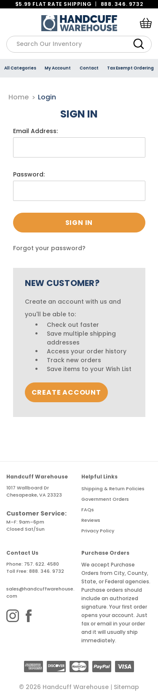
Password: (29, 174)
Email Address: (35, 131)
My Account (58, 68)
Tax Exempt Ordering (130, 68)
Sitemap (126, 687)
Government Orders (105, 499)
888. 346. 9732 (122, 4)
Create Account (66, 392)
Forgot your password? (49, 248)
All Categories (20, 68)
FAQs (87, 509)
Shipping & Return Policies (113, 488)
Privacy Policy (97, 530)
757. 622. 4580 (41, 564)
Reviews (90, 520)
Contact (89, 68)
